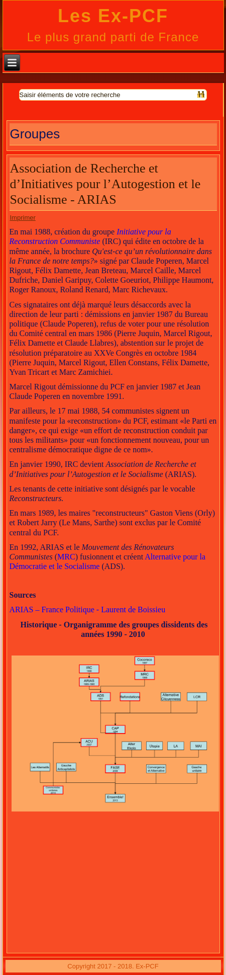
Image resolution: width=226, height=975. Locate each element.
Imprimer (23, 217)
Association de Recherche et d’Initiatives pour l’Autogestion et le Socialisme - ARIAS (105, 184)
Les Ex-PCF (113, 16)
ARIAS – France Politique (53, 609)
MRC (66, 556)
